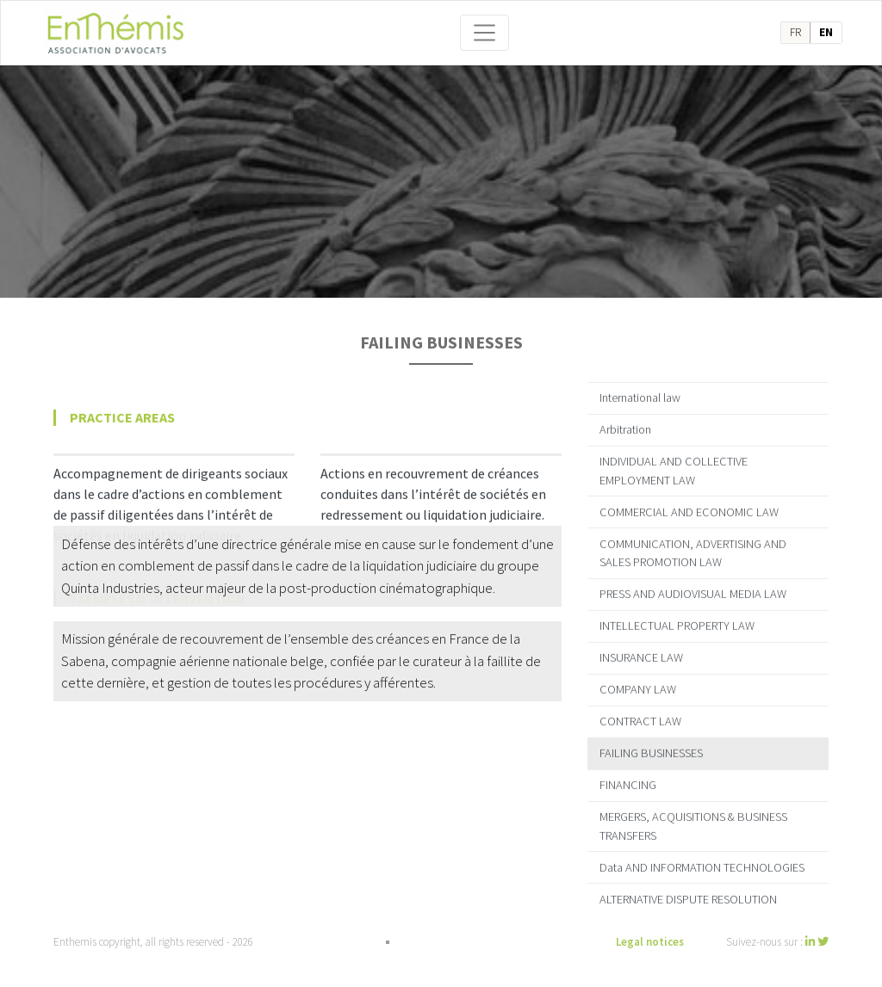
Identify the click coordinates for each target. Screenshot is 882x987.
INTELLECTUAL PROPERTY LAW (677, 616)
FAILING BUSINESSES (651, 743)
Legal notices (650, 942)
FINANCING (627, 775)
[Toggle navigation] (485, 33)
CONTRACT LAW (640, 711)
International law (639, 388)
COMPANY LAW (637, 680)
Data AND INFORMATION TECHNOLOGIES (701, 857)
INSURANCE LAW (641, 648)
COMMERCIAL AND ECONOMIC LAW (689, 501)
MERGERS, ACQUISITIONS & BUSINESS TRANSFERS (693, 816)
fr (795, 32)
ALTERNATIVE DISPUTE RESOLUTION (688, 889)
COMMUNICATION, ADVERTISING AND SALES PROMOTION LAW (692, 543)
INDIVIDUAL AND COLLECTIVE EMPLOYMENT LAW (673, 461)
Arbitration (625, 420)
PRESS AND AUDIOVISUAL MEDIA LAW (692, 584)
